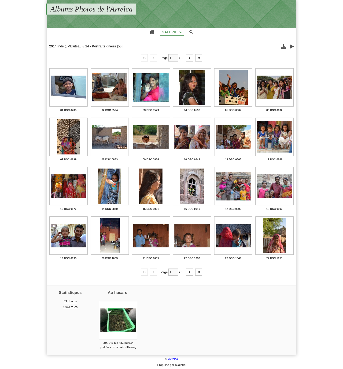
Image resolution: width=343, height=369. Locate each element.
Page (164, 58)
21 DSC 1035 (151, 258)
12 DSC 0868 (274, 159)
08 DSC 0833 (109, 159)
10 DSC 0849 (192, 159)
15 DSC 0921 (151, 209)
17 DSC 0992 (233, 209)
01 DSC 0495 (68, 110)
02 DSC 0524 (109, 110)
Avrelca (173, 359)
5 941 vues (70, 307)
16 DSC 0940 (192, 209)
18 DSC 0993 (274, 209)
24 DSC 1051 (274, 258)
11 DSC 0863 (233, 159)
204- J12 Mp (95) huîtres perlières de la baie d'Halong (118, 345)
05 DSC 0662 (233, 110)
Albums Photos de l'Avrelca (91, 9)
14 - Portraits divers (100, 46)
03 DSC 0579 (151, 110)
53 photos (70, 301)
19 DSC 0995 (68, 258)
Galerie (169, 32)
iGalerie (180, 365)
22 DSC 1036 (192, 258)
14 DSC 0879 (109, 209)
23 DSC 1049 (233, 258)
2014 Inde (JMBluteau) (65, 46)
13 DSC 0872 (68, 209)
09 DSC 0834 (151, 159)
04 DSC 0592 (192, 110)
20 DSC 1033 (109, 258)
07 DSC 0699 (68, 159)
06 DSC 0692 (274, 110)
